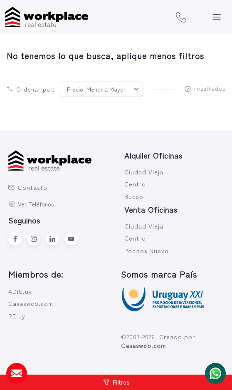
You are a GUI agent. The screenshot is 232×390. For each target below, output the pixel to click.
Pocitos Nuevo (146, 250)
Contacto (27, 187)
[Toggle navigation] (216, 17)
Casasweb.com (30, 303)
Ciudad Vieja (143, 171)
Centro (135, 183)
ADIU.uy (20, 291)
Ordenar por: (31, 89)
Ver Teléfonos (31, 204)
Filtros (116, 382)
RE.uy (16, 315)
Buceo (133, 196)
